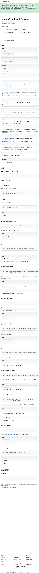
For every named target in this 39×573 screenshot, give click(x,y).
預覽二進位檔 (3, 559)
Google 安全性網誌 (17, 559)
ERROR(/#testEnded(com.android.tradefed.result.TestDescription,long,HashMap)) (20, 105)
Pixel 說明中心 (28, 555)
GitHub (2, 564)
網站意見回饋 (22, 572)
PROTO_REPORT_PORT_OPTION (8, 54)
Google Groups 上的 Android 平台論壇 (19, 562)
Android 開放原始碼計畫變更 (24, 10)
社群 (8, 572)
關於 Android (3, 572)
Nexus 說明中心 (29, 557)
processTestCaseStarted (8, 112)
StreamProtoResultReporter (8, 61)
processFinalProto (6, 84)
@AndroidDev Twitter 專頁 (18, 555)
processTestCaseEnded (7, 102)
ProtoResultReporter (10, 23)
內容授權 (15, 484)
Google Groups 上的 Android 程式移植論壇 (19, 567)
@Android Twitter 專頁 (18, 553)
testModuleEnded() (8, 123)
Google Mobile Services (30, 561)
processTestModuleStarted (8, 129)
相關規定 (2, 555)
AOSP (2, 15)
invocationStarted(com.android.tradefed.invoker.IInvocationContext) (19, 95)
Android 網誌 (16, 557)
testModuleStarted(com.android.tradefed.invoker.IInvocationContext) (19, 131)
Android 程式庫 (4, 553)
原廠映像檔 (3, 561)
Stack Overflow (29, 562)
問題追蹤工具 (28, 564)
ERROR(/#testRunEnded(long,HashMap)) (12, 141)
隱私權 (18, 572)
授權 (15, 572)
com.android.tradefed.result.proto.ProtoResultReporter (15, 29)
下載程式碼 (3, 557)
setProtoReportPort (7, 155)
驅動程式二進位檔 (4, 562)
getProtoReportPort (7, 71)
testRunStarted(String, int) (10, 149)
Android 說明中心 (29, 553)
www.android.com (29, 559)
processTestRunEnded (7, 138)
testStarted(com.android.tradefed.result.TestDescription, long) (18, 114)
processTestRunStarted (7, 147)
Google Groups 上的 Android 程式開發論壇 (19, 564)
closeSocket (9, 162)
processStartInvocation (8, 92)
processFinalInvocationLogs (9, 77)
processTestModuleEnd (7, 121)
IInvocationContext (6, 93)
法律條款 (11, 572)
